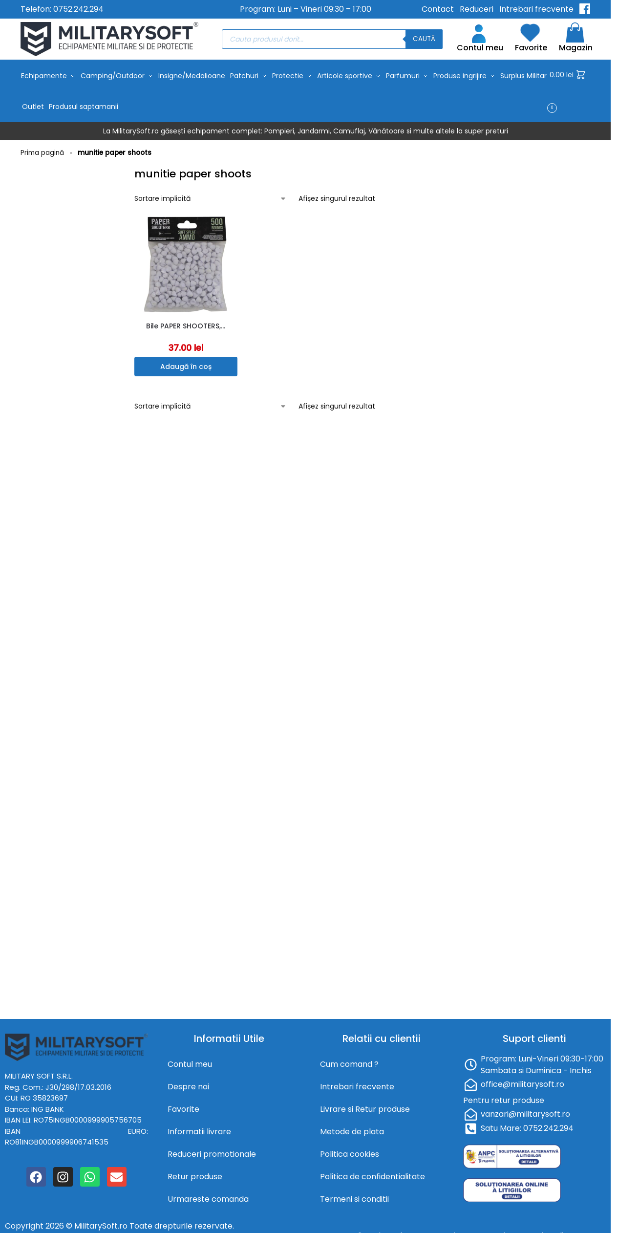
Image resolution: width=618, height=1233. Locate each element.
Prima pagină (42, 149)
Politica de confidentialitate (372, 1173)
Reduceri (476, 9)
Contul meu (480, 39)
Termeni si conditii (354, 1195)
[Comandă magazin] (210, 195)
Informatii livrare (199, 1128)
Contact (438, 9)
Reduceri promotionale (212, 1150)
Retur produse (195, 1173)
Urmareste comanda (208, 1195)
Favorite (531, 39)
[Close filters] (120, 168)
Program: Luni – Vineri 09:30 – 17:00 (305, 9)
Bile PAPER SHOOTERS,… (185, 322)
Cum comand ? (349, 1060)
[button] (570, 89)
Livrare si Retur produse (365, 1105)
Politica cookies (349, 1150)
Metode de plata (352, 1128)
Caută (424, 38)
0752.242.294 (78, 9)
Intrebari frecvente (536, 9)
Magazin (576, 39)
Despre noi (188, 1083)
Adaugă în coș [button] (186, 363)
